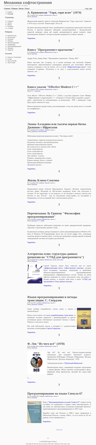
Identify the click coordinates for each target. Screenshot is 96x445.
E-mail (10, 59)
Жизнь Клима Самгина (43, 180)
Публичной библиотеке (73, 363)
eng (87, 8)
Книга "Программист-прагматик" (50, 49)
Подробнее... (31, 38)
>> (61, 430)
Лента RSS (11, 62)
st (56, 15)
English (10, 12)
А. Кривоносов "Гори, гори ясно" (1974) (54, 12)
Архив (10, 23)
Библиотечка (48, 15)
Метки (21, 8)
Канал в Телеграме (14, 57)
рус (91, 8)
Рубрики (14, 8)
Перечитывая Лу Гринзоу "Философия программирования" (53, 215)
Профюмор (11, 44)
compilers (40, 304)
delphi (42, 220)
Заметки (47, 130)
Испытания (11, 37)
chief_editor (60, 260)
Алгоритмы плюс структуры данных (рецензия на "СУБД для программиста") (55, 255)
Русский (10, 14)
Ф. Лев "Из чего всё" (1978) (46, 343)
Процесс (10, 48)
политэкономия (42, 131)
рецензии (34, 16)
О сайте (10, 28)
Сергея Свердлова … (54, 328)
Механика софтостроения (28, 3)
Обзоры (10, 41)
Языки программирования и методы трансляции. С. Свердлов (52, 298)
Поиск (27, 8)
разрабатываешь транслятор (62, 315)
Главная (7, 8)
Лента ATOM (12, 61)
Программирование (14, 46)
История (10, 39)
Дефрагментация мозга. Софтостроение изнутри (63, 268)
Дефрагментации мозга (77, 67)
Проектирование (13, 43)
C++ (33, 91)
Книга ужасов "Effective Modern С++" (53, 87)
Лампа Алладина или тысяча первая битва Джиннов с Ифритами (56, 125)
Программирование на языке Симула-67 (54, 393)
